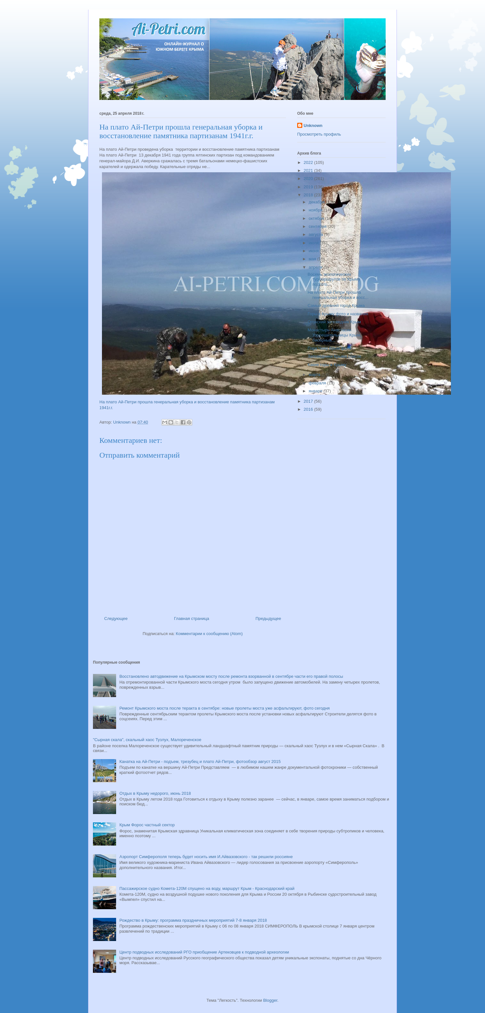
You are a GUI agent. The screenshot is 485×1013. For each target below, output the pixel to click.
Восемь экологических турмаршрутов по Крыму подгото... (333, 279)
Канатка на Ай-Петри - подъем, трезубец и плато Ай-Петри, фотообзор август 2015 (199, 761)
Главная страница (191, 618)
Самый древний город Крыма (336, 305)
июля (314, 242)
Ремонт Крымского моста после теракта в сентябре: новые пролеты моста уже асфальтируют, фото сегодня (224, 708)
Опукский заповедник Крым (334, 321)
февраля (318, 383)
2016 (309, 409)
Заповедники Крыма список (334, 356)
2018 (309, 195)
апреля (316, 267)
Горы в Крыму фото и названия (337, 313)
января (316, 391)
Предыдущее (268, 618)
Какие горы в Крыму (326, 364)
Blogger (270, 1000)
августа (316, 234)
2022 (309, 162)
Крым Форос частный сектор (147, 824)
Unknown (313, 125)
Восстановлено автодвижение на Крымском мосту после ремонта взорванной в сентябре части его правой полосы (231, 676)
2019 (309, 186)
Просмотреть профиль (319, 134)
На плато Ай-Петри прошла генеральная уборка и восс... (337, 295)
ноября (316, 210)
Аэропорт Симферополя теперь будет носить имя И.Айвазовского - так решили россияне (206, 856)
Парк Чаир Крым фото (329, 348)
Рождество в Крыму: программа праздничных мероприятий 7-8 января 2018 (193, 920)
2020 (309, 178)
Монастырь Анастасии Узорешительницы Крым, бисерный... (334, 334)
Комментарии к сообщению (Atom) (209, 633)
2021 (309, 170)
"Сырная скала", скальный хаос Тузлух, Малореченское (147, 739)
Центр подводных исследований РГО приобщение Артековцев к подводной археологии (204, 952)
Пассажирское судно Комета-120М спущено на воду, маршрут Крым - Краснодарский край (206, 888)
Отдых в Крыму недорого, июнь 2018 (155, 793)
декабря (317, 202)
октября (317, 218)
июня (314, 250)
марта (315, 374)
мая (313, 258)
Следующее (116, 618)
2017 (309, 401)
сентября (318, 226)
